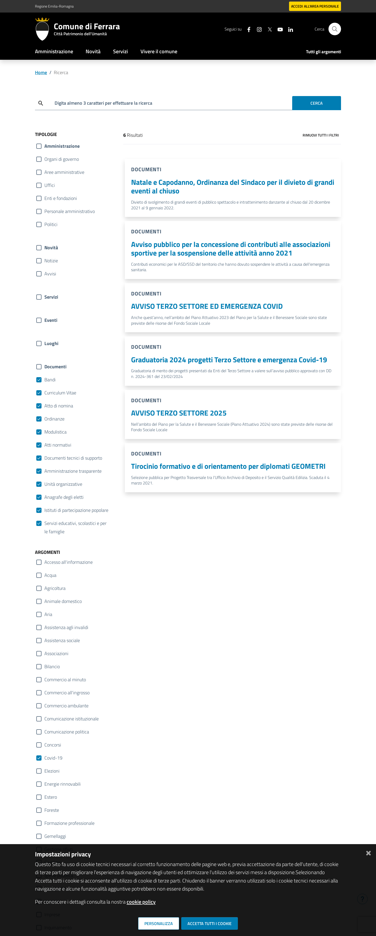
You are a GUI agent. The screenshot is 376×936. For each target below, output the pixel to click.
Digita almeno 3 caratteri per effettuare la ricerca (103, 102)
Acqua (50, 575)
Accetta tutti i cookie (209, 923)
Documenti (55, 366)
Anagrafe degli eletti (64, 497)
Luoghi (51, 343)
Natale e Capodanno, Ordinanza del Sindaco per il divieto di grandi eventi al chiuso (232, 186)
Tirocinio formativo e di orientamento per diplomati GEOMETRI (228, 466)
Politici (50, 224)
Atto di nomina (58, 405)
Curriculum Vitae (60, 392)
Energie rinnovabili (62, 783)
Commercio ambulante (66, 705)
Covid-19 (53, 757)
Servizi (120, 51)
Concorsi (52, 744)
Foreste (51, 810)
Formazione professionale (69, 823)
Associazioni (56, 653)
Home (41, 72)
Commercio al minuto (65, 679)
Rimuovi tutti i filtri (321, 135)
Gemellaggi (55, 836)
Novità (93, 51)
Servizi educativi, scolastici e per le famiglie (75, 524)
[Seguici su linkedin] (288, 29)
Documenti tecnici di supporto (73, 457)
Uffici (49, 185)
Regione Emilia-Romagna (54, 6)
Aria (48, 614)
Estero (50, 797)
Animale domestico (63, 601)
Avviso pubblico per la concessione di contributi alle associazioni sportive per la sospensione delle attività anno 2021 (230, 249)
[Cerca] (334, 29)
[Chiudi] (368, 852)
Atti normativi (57, 444)
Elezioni (52, 770)
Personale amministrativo (69, 211)
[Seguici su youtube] (278, 29)
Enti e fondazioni (60, 198)
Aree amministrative (64, 172)
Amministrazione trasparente (73, 471)
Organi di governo (61, 159)
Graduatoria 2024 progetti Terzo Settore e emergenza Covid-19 (229, 359)
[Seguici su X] (267, 29)
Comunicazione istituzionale (71, 718)
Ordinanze (54, 418)
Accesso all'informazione (68, 562)
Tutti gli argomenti (323, 51)
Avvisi (50, 273)
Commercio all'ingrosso (67, 692)
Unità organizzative (63, 484)
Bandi (50, 379)
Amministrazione (54, 51)
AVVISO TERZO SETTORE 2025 (179, 412)
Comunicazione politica (66, 731)
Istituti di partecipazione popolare (76, 510)
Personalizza (158, 923)
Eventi (50, 320)
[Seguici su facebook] (247, 29)
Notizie (51, 260)
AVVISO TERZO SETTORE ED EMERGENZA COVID (207, 306)
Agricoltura (55, 588)
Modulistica (55, 431)
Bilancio (52, 666)
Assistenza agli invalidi (66, 627)
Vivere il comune (158, 51)
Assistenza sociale (62, 640)
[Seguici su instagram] (257, 29)
